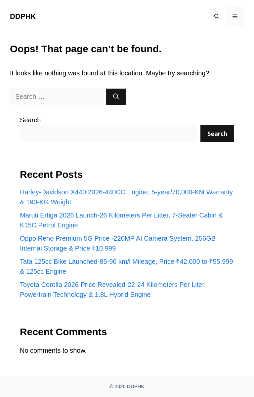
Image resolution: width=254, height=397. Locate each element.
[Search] (116, 97)
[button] (217, 16)
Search (30, 120)
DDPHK (23, 16)
